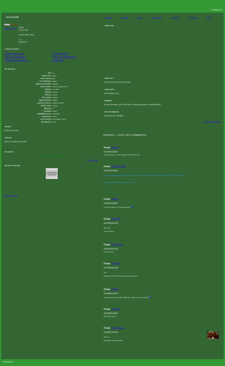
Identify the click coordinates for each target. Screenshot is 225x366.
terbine (114, 147)
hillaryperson (118, 327)
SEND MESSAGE (14, 53)
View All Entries (92, 160)
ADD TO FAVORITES (64, 57)
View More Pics (11, 28)
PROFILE (108, 18)
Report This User (11, 196)
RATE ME (57, 60)
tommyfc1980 (118, 166)
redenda (115, 263)
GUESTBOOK (157, 18)
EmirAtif (116, 218)
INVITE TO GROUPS (16, 60)
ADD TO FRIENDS (15, 57)
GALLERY (125, 18)
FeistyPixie (117, 244)
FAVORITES (193, 18)
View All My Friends (211, 122)
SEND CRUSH (60, 53)
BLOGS (139, 18)
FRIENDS (175, 18)
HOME (208, 18)
